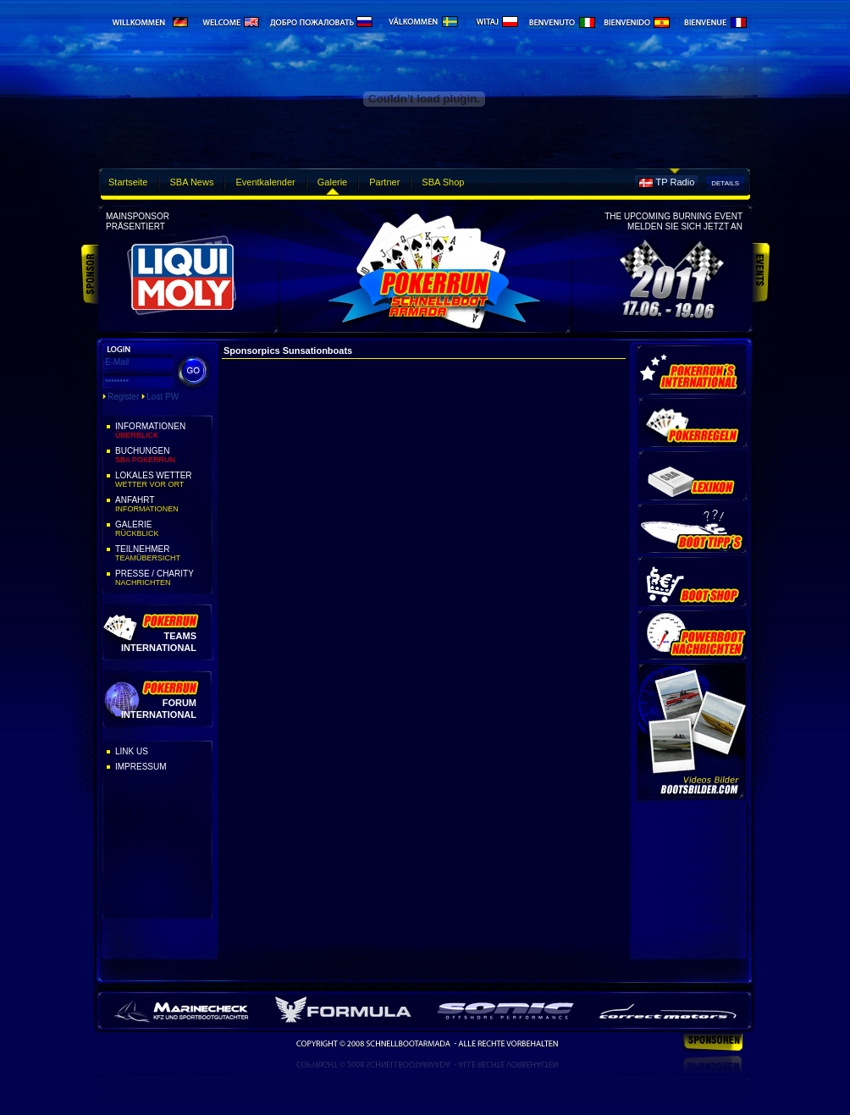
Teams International (158, 641)
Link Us (131, 751)
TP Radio (675, 182)
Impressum (141, 766)
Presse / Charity (162, 578)
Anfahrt (162, 504)
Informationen (162, 431)
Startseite (127, 182)
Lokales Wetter (162, 480)
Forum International (158, 708)
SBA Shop (443, 182)
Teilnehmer (162, 553)
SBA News (191, 182)
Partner (384, 182)
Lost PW (162, 396)
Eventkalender (265, 182)
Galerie (332, 182)
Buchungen (162, 455)
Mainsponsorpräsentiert (137, 221)
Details (725, 183)
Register (123, 396)
